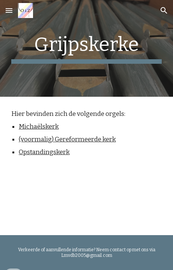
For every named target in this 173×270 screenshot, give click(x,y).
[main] (86, 48)
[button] (9, 10)
